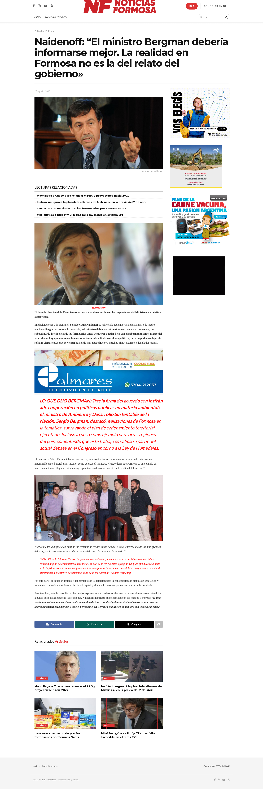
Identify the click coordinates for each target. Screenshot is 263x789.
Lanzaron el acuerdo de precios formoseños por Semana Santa (81, 208)
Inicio (37, 17)
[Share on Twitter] (134, 624)
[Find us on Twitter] (52, 6)
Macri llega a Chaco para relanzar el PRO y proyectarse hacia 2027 (83, 195)
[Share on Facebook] (54, 624)
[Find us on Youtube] (45, 6)
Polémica (39, 31)
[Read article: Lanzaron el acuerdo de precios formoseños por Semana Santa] (65, 713)
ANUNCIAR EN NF (215, 6)
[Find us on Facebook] (33, 6)
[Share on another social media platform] (159, 624)
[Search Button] (226, 17)
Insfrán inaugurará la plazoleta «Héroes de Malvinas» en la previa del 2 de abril (91, 202)
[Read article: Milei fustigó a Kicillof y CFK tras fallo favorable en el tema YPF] (132, 713)
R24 (191, 6)
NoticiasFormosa (48, 779)
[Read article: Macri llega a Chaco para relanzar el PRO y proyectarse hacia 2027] (65, 666)
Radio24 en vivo (50, 766)
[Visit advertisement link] (98, 371)
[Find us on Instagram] (39, 6)
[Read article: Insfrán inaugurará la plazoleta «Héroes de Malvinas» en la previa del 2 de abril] (132, 666)
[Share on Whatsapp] (94, 624)
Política (49, 31)
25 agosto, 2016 (42, 91)
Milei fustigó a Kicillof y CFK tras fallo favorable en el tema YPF (80, 214)
